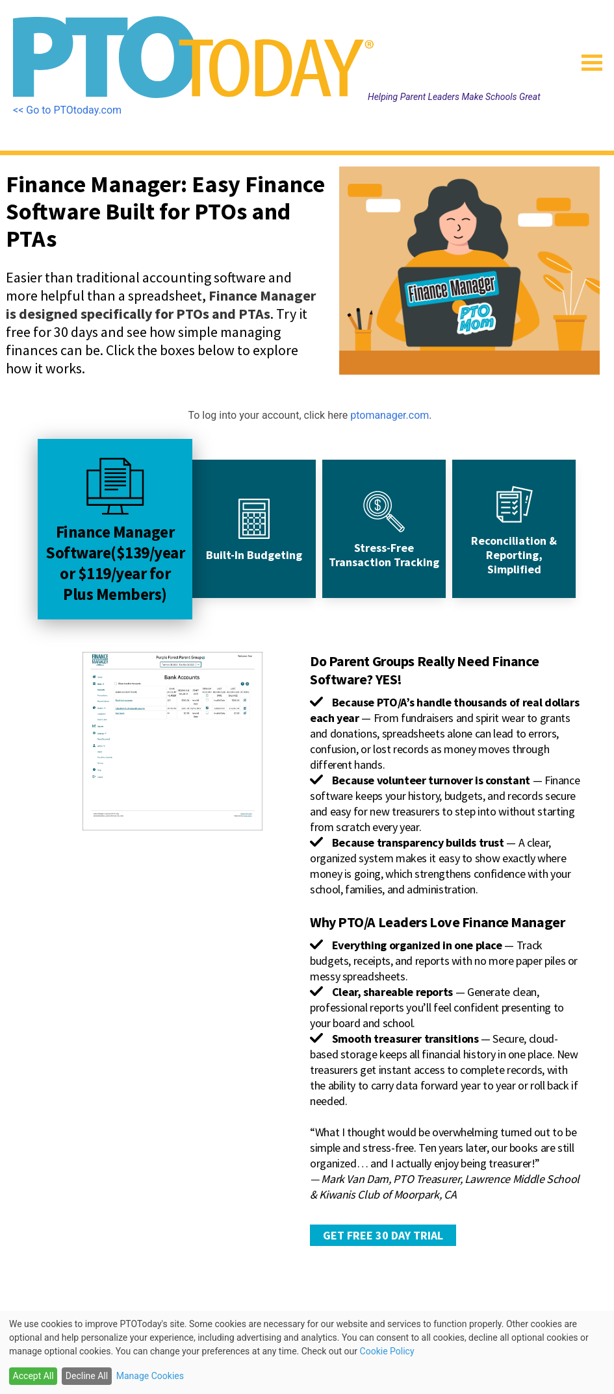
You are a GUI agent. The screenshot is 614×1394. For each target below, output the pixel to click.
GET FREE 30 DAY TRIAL (383, 1235)
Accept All (33, 1376)
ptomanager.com (389, 415)
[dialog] (307, 1352)
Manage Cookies (150, 1376)
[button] (586, 58)
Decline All (87, 1376)
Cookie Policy (387, 1351)
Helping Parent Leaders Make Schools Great (454, 97)
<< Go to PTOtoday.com (67, 110)
